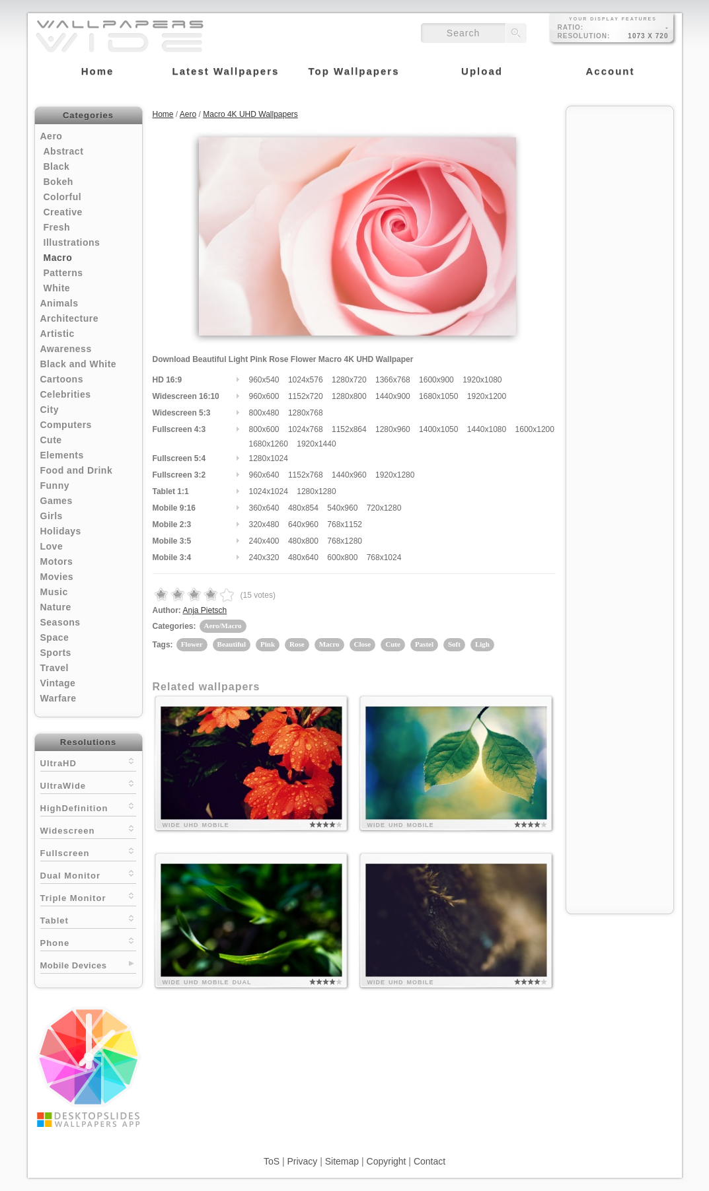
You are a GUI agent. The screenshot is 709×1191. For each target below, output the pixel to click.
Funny (55, 485)
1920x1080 (482, 379)
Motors (56, 561)
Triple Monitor (88, 896)
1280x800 (349, 396)
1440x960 (349, 475)
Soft (454, 644)
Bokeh (58, 181)
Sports (55, 652)
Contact (429, 1161)
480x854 (303, 508)
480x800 (303, 541)
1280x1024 (268, 458)
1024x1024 (268, 491)
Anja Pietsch (205, 610)
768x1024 (384, 557)
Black (57, 166)
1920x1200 (486, 396)
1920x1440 (316, 444)
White (57, 288)
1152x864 (349, 429)
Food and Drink (76, 470)
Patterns (63, 273)
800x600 (264, 429)
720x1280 (384, 508)
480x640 (303, 557)
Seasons (60, 622)
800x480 (264, 412)
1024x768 (305, 429)
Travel (54, 668)
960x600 (264, 396)
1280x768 (305, 412)
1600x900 (436, 379)
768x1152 (344, 524)
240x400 (264, 541)
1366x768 (392, 379)
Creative (63, 212)
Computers (66, 424)
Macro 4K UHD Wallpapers (250, 114)
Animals (59, 303)
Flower (192, 644)
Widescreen (88, 829)
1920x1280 (394, 475)
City (49, 409)
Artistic (57, 333)
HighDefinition (88, 807)
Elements (62, 455)
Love (51, 546)
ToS (272, 1161)
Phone (88, 941)
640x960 (303, 524)
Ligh (482, 644)
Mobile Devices (73, 965)
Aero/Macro (223, 626)
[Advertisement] (620, 312)
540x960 (342, 508)
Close (362, 644)
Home (163, 114)
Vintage (58, 683)
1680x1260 (268, 444)
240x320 (264, 557)
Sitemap (342, 1161)
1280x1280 (316, 491)
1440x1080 (486, 429)
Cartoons (61, 379)
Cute (51, 440)
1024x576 (305, 379)
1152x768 (305, 475)
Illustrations (72, 242)
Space (54, 637)
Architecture (69, 318)
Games (56, 500)
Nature (55, 607)
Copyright (386, 1161)
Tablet (88, 919)
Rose (297, 644)
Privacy (302, 1161)
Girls (51, 516)
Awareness (66, 348)
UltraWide (88, 784)
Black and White (78, 364)
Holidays (60, 531)
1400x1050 (438, 429)
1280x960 (392, 429)
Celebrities (65, 394)
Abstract (64, 151)
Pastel (424, 644)
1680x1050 (438, 396)
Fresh (57, 227)
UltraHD (88, 762)
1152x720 (305, 396)
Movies (56, 576)
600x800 (342, 557)
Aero (51, 136)
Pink (267, 644)
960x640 (264, 475)
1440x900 (392, 396)
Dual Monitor (88, 874)
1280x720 (349, 379)
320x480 (264, 524)
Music (54, 592)
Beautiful (231, 644)
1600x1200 (534, 429)
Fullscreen (88, 852)
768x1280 (344, 541)
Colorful (63, 197)
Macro (58, 257)
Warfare (58, 698)
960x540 (264, 379)
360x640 (264, 508)
